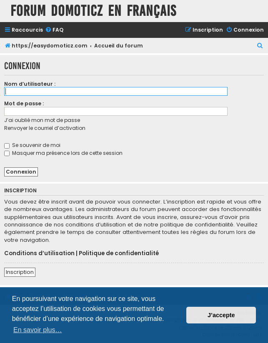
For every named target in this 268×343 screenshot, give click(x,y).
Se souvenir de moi (32, 145)
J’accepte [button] (221, 315)
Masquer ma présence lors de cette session (63, 153)
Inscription (20, 272)
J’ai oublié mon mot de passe (42, 120)
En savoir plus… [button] (37, 329)
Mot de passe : (24, 103)
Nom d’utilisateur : (29, 83)
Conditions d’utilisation (39, 253)
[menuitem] (54, 30)
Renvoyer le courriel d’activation (44, 128)
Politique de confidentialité (119, 253)
